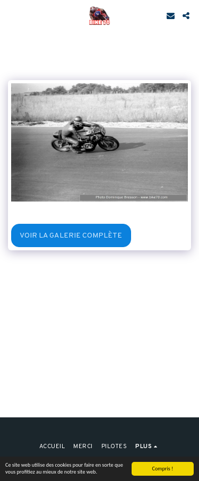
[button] (12, 15)
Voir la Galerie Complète (71, 235)
